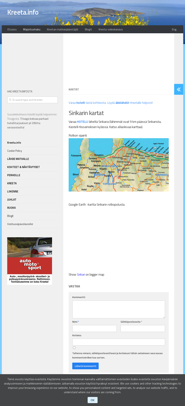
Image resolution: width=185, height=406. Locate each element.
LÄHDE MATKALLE (18, 160)
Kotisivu (76, 336)
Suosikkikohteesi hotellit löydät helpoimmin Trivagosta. (32, 122)
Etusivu (11, 30)
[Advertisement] (118, 59)
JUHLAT (11, 201)
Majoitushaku (30, 30)
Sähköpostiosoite (131, 323)
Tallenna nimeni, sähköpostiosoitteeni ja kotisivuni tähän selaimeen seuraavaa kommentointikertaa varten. (117, 356)
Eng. (175, 30)
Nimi (75, 323)
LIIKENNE (12, 192)
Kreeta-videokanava (104, 30)
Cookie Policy (14, 152)
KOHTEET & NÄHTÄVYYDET (23, 168)
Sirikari (81, 275)
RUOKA (11, 209)
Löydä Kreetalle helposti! (133, 103)
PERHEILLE (13, 176)
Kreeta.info (24, 12)
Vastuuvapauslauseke (20, 225)
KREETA (12, 184)
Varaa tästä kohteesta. (88, 103)
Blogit (83, 30)
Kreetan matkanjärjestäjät (59, 30)
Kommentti (78, 298)
